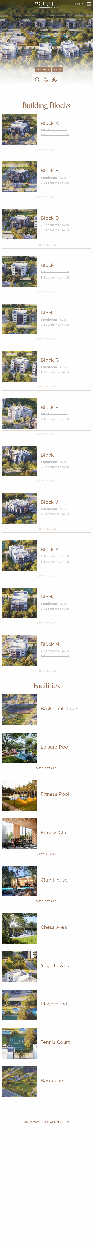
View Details (46, 150)
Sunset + (43, 69)
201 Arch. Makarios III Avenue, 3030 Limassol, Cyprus (46, 1204)
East (57, 69)
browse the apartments (46, 1122)
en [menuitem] (79, 4)
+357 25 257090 (46, 1197)
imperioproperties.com (46, 1210)
